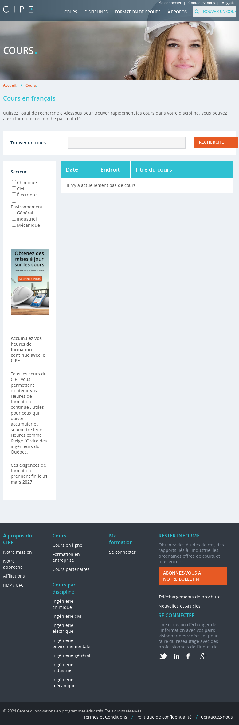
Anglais (228, 2)
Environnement (26, 204)
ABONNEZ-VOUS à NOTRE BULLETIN (182, 576)
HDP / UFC (13, 585)
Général (22, 213)
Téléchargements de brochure (190, 597)
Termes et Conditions (105, 717)
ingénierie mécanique (64, 683)
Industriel (24, 219)
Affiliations (14, 576)
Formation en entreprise (66, 557)
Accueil (9, 85)
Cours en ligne (67, 545)
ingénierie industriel (63, 668)
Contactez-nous (201, 2)
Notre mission (17, 552)
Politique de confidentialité (164, 717)
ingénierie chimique (63, 604)
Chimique (24, 182)
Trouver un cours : (29, 143)
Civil (18, 189)
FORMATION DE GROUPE (137, 12)
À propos (177, 12)
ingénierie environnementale (71, 643)
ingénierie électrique (63, 628)
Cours (70, 12)
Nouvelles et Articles (180, 606)
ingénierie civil (68, 616)
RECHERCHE (211, 142)
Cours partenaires (71, 569)
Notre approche (13, 564)
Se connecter (170, 2)
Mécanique (26, 225)
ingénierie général (71, 655)
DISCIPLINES (96, 12)
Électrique (25, 195)
